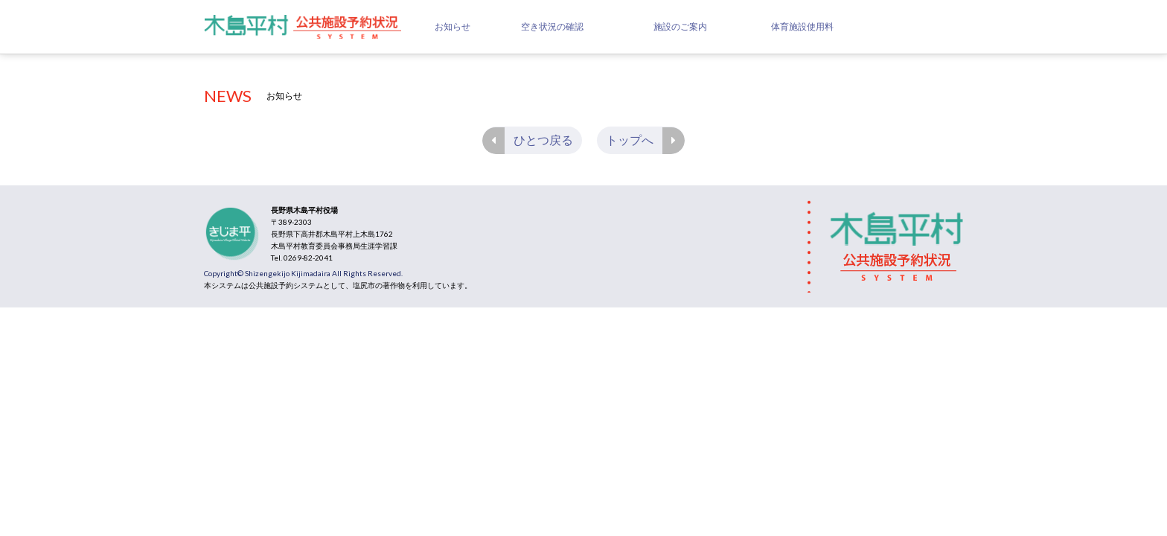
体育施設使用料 (802, 26)
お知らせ (452, 26)
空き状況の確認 (552, 26)
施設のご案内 (680, 26)
